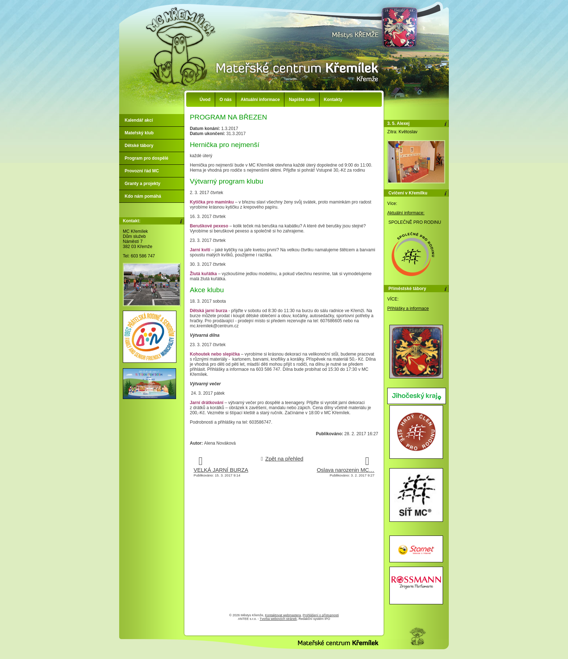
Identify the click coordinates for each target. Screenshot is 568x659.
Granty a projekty (142, 183)
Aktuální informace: (406, 212)
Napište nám (301, 99)
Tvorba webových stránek (278, 619)
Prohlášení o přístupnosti (321, 615)
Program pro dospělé (146, 158)
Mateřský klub (139, 132)
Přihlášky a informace (408, 308)
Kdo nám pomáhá (143, 196)
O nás (225, 99)
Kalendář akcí (139, 120)
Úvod (205, 99)
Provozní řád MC (142, 170)
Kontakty (333, 99)
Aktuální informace (260, 99)
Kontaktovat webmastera (283, 615)
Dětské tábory (139, 145)
